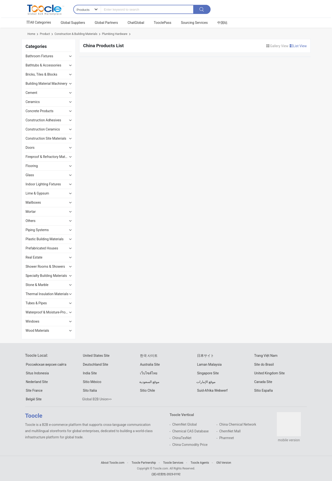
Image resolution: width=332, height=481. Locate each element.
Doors (30, 148)
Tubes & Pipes (36, 303)
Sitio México (92, 382)
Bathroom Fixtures (39, 56)
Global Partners (106, 23)
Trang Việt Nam (266, 356)
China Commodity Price (189, 445)
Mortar (31, 212)
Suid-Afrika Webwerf (212, 390)
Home (31, 34)
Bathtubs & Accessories (43, 65)
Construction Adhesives (43, 120)
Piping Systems (37, 230)
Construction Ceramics (43, 129)
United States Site (96, 356)
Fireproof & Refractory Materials (47, 157)
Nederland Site (37, 382)
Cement (31, 93)
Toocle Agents (200, 462)
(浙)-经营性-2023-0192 (166, 474)
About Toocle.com (112, 462)
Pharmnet (226, 438)
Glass (30, 175)
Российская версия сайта (46, 364)
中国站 (222, 23)
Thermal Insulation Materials (47, 294)
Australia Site (150, 364)
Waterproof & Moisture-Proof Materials (47, 312)
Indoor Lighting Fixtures (43, 184)
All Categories (38, 22)
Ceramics (33, 102)
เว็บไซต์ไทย (148, 373)
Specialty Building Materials (46, 276)
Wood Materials (37, 330)
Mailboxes (33, 202)
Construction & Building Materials (75, 34)
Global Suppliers (73, 23)
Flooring (32, 166)
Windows (32, 321)
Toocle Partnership (144, 462)
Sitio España (263, 390)
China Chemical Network (237, 424)
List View (298, 46)
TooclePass (162, 23)
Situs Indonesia (37, 373)
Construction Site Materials (46, 138)
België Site (33, 399)
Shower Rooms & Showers (45, 266)
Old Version (223, 462)
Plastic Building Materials (45, 239)
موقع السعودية (149, 382)
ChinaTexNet (182, 438)
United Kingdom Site (269, 373)
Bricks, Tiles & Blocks (41, 74)
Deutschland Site (95, 364)
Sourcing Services (194, 23)
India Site (90, 373)
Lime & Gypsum (37, 193)
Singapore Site (208, 373)
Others (30, 221)
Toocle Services (173, 462)
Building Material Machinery (46, 83)
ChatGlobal (135, 23)
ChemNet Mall (230, 431)
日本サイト (205, 356)
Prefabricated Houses (42, 248)
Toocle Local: (36, 355)
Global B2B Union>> (97, 399)
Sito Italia (90, 390)
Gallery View (277, 46)
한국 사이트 (149, 356)
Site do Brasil (264, 364)
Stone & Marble (37, 285)
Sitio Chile (147, 390)
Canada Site (263, 382)
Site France (34, 390)
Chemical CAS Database (190, 431)
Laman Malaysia (209, 364)
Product (45, 34)
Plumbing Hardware (114, 34)
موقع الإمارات (206, 382)
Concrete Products (39, 111)
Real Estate (34, 257)
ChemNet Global (184, 424)
